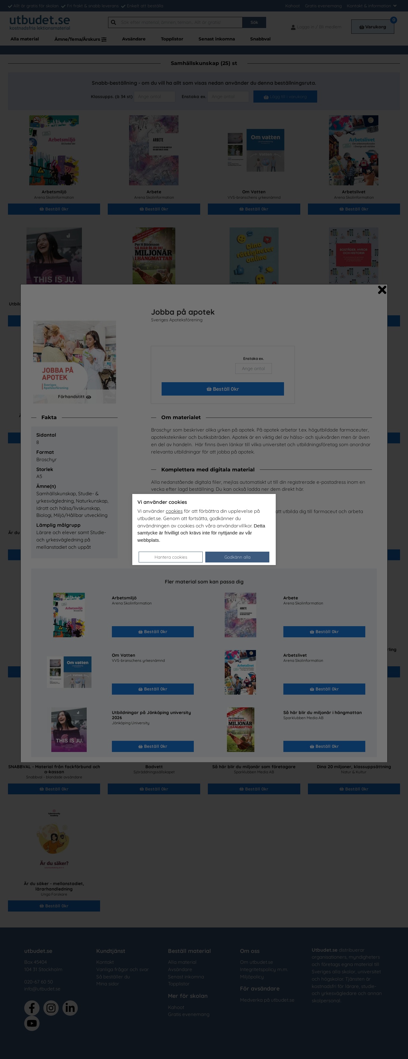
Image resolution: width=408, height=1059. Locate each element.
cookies (174, 511)
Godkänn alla (237, 557)
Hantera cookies (171, 557)
